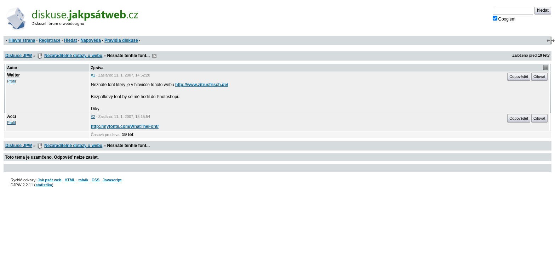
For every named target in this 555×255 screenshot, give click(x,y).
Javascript (112, 180)
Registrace (49, 40)
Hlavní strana (21, 40)
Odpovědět (518, 76)
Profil (11, 81)
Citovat (539, 76)
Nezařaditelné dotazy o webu (73, 55)
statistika (43, 185)
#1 (93, 75)
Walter (13, 75)
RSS (154, 56)
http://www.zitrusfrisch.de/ (201, 84)
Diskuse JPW (18, 55)
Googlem (504, 19)
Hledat (70, 40)
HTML (69, 180)
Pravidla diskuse (121, 40)
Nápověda (91, 40)
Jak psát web (49, 180)
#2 (93, 116)
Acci (11, 116)
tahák (83, 180)
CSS (95, 180)
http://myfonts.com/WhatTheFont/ (125, 126)
